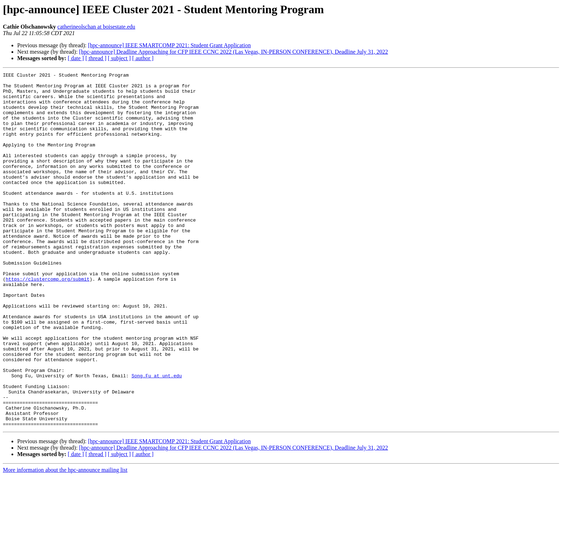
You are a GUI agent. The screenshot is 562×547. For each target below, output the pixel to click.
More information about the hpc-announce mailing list (65, 541)
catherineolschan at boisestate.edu (96, 27)
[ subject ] (119, 58)
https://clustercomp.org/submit (48, 321)
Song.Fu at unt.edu (157, 437)
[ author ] (143, 58)
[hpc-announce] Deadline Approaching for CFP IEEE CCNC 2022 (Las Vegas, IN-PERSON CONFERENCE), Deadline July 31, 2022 (233, 52)
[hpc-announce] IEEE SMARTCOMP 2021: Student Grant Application (169, 45)
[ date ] (76, 58)
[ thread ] (95, 58)
